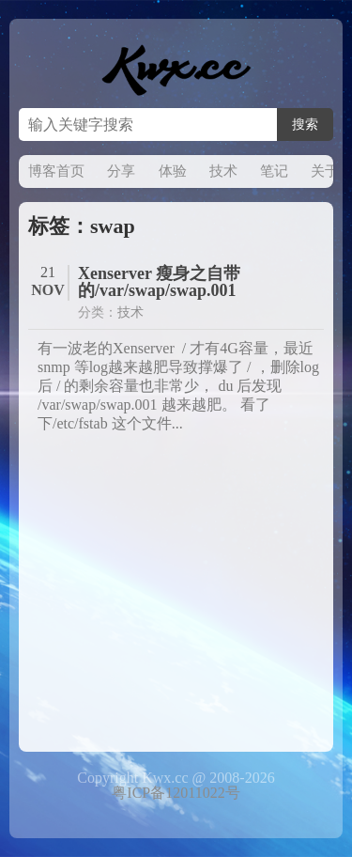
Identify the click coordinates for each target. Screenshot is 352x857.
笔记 (274, 171)
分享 (121, 171)
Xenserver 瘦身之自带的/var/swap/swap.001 (159, 282)
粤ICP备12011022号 (175, 793)
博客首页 (56, 171)
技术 (223, 171)
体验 (173, 171)
